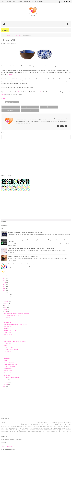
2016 (4, 275)
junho (5, 304)
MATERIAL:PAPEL (56, 425)
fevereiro (6, 379)
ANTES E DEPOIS (15, 420)
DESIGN (68, 420)
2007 (4, 386)
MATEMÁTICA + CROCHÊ (10, 327)
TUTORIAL (57, 428)
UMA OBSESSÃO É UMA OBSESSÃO (12, 313)
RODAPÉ (6, 357)
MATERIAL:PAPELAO (66, 425)
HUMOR (21, 423)
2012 (4, 283)
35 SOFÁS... (7, 372)
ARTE (28, 420)
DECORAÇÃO (48, 420)
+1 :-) (36, 107)
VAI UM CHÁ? (7, 349)
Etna (19, 92)
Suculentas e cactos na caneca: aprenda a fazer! (23, 253)
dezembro (7, 292)
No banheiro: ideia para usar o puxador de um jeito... (17, 310)
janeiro (6, 381)
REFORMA (33, 428)
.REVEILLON (8, 420)
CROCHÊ (6, 334)
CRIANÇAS (40, 420)
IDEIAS (24, 423)
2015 (4, 277)
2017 (4, 273)
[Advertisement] (36, 150)
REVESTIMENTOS (39, 428)
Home (3, 35)
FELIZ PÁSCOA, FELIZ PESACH (11, 346)
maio (5, 306)
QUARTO (61, 427)
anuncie (14, 1)
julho (5, 302)
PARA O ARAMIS (8, 332)
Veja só (11, 75)
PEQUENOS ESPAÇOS (32, 427)
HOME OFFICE (4, 423)
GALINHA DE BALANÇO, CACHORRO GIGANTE (15, 338)
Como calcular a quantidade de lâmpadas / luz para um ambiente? (28, 261)
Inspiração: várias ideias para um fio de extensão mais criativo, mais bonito (31, 245)
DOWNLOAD (28, 422)
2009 (4, 290)
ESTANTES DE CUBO (9, 359)
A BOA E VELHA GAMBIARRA (10, 361)
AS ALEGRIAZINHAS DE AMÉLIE (11, 374)
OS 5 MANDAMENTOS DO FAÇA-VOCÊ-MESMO (15, 321)
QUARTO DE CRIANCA (14, 428)
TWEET (5, 342)
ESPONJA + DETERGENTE (10, 363)
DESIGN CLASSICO (16, 422)
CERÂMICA (9, 35)
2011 (4, 286)
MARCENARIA (37, 423)
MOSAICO (6, 353)
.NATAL (3, 420)
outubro (6, 296)
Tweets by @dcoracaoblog (8, 443)
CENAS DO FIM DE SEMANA (10, 317)
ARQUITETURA (23, 420)
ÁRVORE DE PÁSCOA (9, 370)
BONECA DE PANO (8, 351)
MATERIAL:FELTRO (35, 425)
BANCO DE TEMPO (8, 344)
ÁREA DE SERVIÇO (5, 430)
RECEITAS (28, 428)
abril (5, 309)
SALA (45, 428)
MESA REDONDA (8, 366)
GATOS (15, 35)
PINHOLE (6, 325)
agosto (6, 300)
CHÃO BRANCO (7, 319)
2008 (4, 384)
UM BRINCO (7, 315)
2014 (4, 279)
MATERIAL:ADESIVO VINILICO (47, 423)
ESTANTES (52, 422)
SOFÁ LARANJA (7, 329)
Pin (63, 107)
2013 (4, 281)
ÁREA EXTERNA (12, 430)
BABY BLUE (6, 355)
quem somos (8, 1)
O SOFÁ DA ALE (7, 340)
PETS (20, 35)
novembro (7, 294)
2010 (4, 288)
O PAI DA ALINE (8, 368)
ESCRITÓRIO (47, 422)
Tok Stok (40, 92)
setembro (6, 298)
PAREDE (24, 427)
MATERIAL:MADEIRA (45, 425)
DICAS (23, 422)
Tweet (8, 107)
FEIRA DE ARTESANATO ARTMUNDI (12, 336)
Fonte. (3, 99)
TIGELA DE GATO (8, 323)
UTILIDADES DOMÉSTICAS (66, 428)
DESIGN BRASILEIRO (6, 422)
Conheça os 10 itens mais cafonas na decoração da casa (25, 229)
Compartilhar (22, 107)
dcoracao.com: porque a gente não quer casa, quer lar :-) (31, 1)
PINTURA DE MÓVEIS (52, 427)
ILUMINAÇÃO (30, 423)
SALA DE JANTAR (50, 428)
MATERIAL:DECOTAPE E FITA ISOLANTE (19, 425)
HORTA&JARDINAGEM (13, 423)
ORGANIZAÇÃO (17, 427)
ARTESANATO (33, 420)
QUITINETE (23, 428)
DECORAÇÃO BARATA (59, 420)
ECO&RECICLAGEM (38, 422)
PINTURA (44, 427)
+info (2, 1)
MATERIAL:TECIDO (6, 427)
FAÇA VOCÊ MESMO (63, 422)
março (6, 377)
